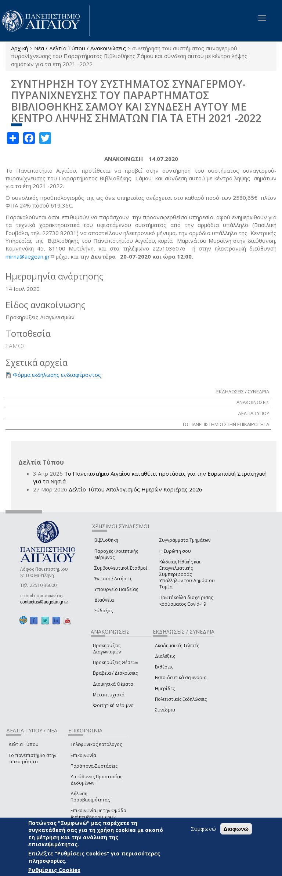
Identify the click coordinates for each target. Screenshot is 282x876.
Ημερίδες (165, 688)
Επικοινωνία (83, 755)
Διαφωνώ (236, 829)
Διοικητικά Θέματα (113, 684)
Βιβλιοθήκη (106, 540)
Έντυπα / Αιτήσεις (113, 579)
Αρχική (19, 48)
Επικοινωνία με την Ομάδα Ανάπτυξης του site (98, 813)
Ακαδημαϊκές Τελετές (177, 645)
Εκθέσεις (164, 667)
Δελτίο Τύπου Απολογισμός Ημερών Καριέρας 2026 (135, 489)
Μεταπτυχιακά (108, 695)
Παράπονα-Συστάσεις (94, 766)
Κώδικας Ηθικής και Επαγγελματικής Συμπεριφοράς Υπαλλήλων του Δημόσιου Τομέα (187, 574)
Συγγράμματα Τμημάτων (184, 540)
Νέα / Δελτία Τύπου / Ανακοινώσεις (80, 48)
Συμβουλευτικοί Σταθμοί (120, 568)
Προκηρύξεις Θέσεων (115, 662)
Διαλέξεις (165, 656)
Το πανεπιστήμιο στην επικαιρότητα (32, 758)
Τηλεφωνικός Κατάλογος (96, 744)
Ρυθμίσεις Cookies (54, 869)
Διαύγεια (104, 600)
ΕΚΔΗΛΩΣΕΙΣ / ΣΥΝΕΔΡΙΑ (242, 391)
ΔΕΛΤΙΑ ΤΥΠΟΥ (253, 413)
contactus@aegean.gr (44, 602)
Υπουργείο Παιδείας (116, 589)
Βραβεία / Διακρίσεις (115, 673)
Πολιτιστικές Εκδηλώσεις (181, 699)
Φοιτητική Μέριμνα (113, 705)
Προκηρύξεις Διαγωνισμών (107, 648)
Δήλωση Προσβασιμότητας (90, 796)
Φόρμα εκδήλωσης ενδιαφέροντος (57, 374)
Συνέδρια (165, 710)
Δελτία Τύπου (23, 744)
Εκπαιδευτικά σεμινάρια (181, 677)
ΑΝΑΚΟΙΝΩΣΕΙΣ (252, 402)
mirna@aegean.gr (30, 256)
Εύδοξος (103, 611)
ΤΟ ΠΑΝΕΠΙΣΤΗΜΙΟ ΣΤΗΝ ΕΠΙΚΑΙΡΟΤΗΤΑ (225, 424)
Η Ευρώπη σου (175, 551)
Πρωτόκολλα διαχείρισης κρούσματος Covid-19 (186, 600)
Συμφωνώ (203, 828)
